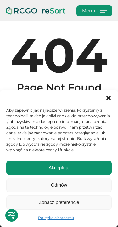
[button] (108, 98)
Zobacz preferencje (59, 202)
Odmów (59, 185)
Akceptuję (59, 167)
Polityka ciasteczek (56, 217)
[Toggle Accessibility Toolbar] (12, 215)
